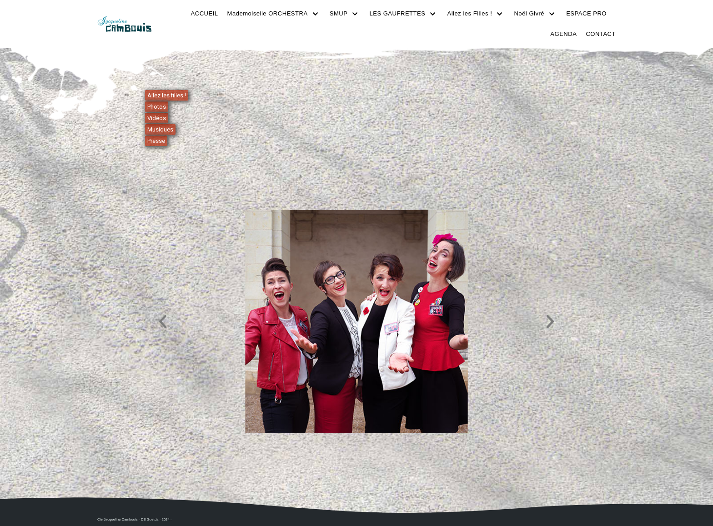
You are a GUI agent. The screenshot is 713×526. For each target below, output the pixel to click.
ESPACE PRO (586, 13)
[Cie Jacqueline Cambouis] (124, 24)
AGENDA (564, 33)
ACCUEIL (205, 13)
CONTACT (601, 33)
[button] (162, 321)
